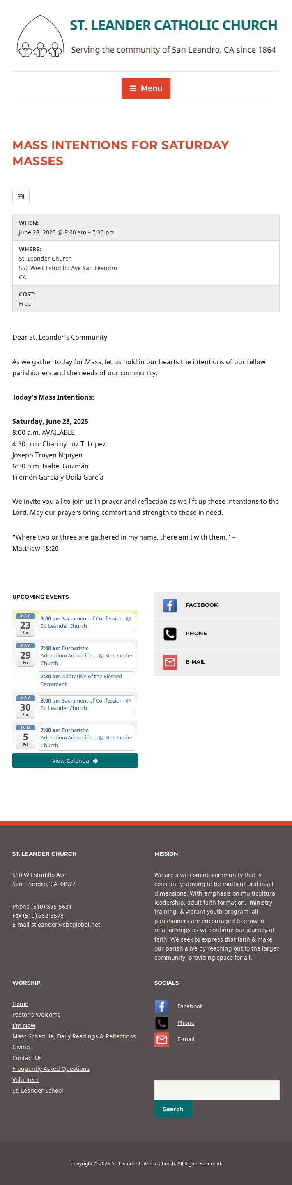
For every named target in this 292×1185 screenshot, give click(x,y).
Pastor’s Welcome (36, 1014)
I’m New (23, 1025)
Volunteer (25, 1080)
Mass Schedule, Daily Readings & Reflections (74, 1036)
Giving (21, 1047)
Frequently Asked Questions (51, 1068)
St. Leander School (37, 1090)
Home (20, 1004)
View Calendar (75, 761)
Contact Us (27, 1058)
